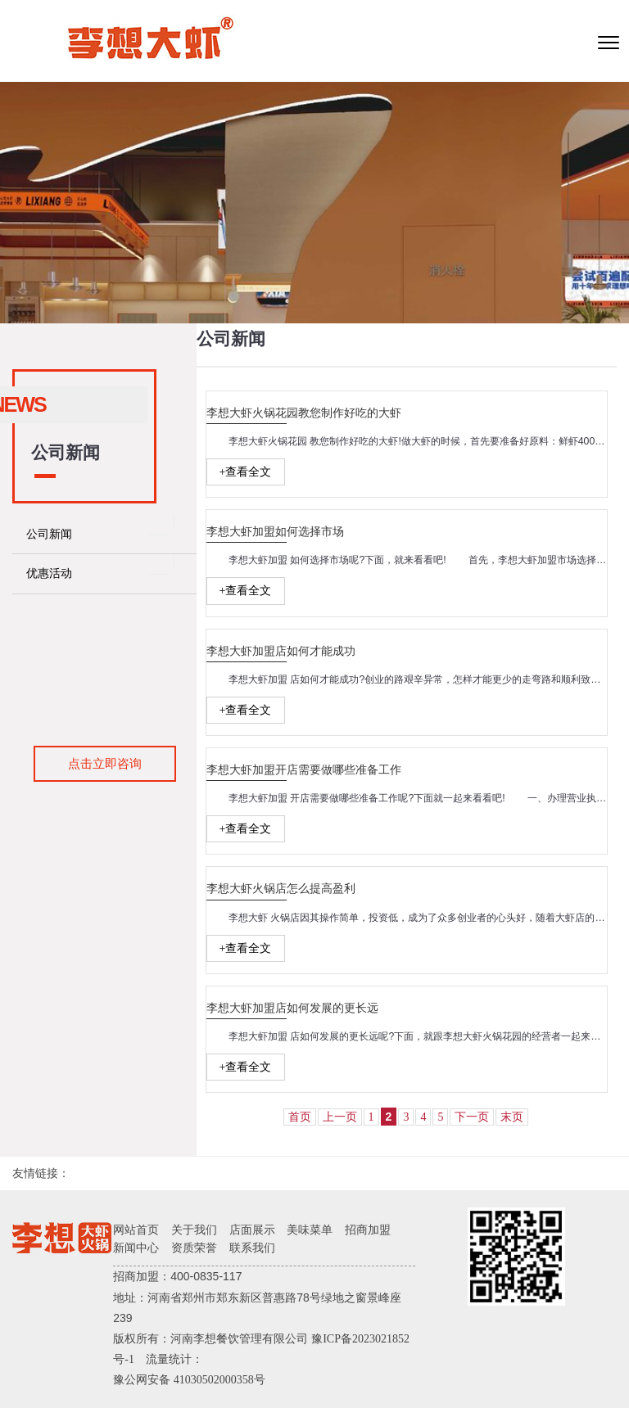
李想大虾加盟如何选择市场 (275, 532)
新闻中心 (136, 1248)
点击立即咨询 (105, 763)
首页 (299, 1117)
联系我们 (252, 1248)
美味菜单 (310, 1230)
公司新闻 (49, 534)
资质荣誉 (194, 1248)
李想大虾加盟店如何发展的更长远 (292, 1008)
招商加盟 (368, 1230)
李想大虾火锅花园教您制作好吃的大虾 (303, 413)
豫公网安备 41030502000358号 (189, 1380)
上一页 (340, 1117)
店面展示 (252, 1230)
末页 (511, 1117)
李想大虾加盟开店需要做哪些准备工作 (303, 770)
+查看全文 (245, 472)
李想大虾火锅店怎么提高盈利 (280, 888)
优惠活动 (49, 573)
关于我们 (194, 1230)
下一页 (472, 1117)
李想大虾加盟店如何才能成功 (280, 651)
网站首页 (136, 1230)
